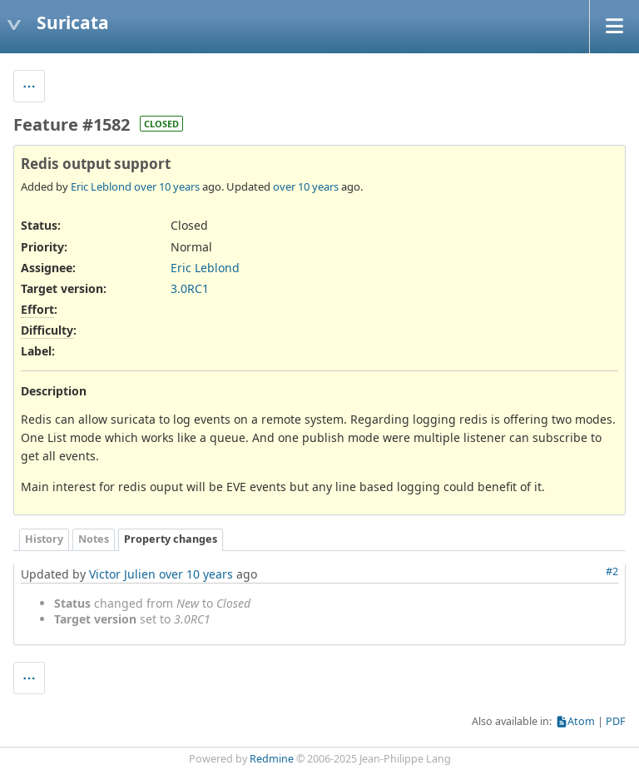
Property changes (170, 539)
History (44, 539)
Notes (93, 539)
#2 (612, 571)
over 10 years (167, 186)
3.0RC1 (190, 288)
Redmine (272, 759)
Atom (581, 721)
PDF (616, 721)
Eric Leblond (101, 186)
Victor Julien (122, 574)
